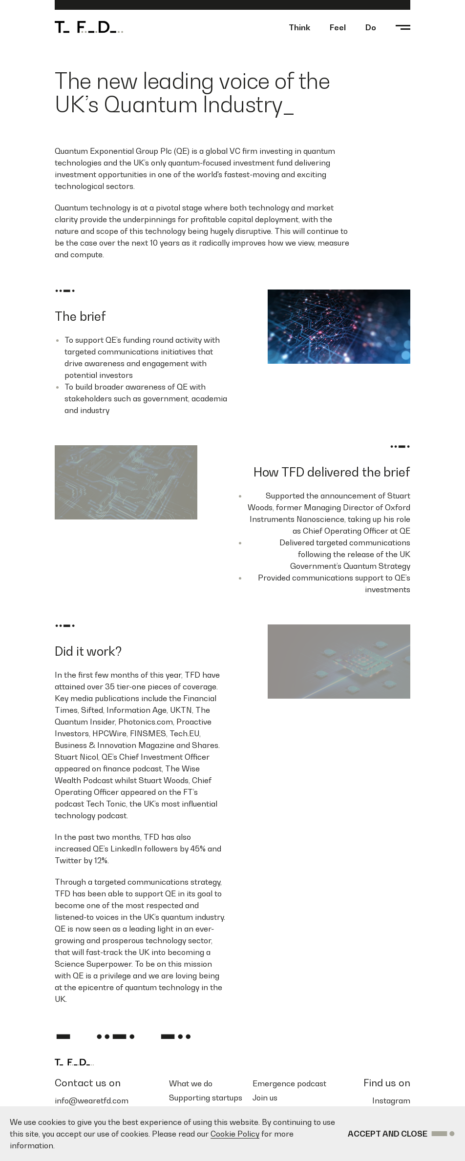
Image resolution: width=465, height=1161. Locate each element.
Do (370, 27)
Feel (338, 27)
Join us (265, 1097)
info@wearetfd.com (91, 1100)
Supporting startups (205, 1097)
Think (299, 27)
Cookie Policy (235, 1134)
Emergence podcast (289, 1083)
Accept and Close (402, 1134)
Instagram (391, 1100)
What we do (190, 1083)
